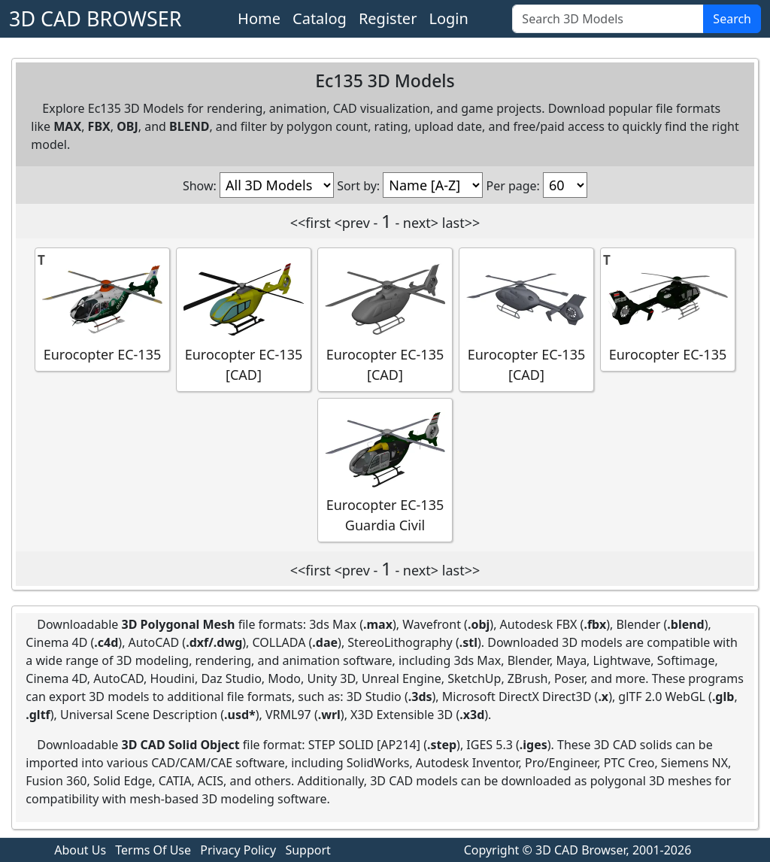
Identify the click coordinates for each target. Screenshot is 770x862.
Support (307, 850)
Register (388, 18)
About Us (80, 850)
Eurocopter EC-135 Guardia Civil (385, 469)
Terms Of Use (153, 850)
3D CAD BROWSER (95, 18)
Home (259, 18)
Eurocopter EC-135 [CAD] (243, 319)
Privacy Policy (238, 850)
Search (732, 19)
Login (448, 18)
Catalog (320, 18)
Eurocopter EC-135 (102, 308)
